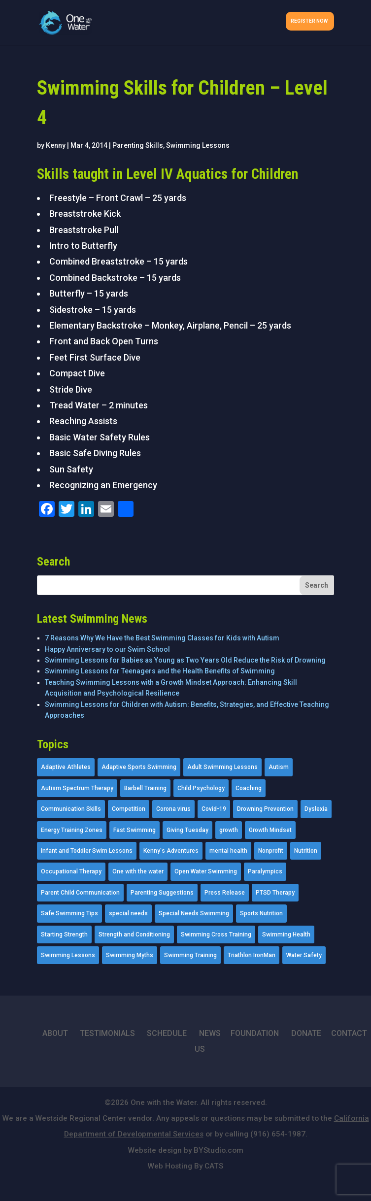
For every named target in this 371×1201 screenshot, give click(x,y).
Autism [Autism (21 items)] (279, 767)
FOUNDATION (255, 1033)
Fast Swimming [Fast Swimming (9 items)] (134, 830)
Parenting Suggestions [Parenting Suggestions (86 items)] (162, 892)
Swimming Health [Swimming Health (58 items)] (286, 934)
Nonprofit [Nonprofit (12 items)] (270, 850)
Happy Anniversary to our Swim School (107, 649)
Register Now (309, 21)
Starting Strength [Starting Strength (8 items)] (64, 934)
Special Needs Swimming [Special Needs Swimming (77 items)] (194, 913)
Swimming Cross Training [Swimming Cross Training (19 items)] (216, 934)
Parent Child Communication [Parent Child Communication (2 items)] (80, 892)
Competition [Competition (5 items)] (128, 808)
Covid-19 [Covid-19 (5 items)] (214, 808)
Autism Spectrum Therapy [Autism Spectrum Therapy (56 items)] (77, 788)
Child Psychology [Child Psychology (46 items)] (201, 788)
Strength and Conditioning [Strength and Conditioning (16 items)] (134, 934)
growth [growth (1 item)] (228, 830)
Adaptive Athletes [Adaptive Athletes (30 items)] (66, 767)
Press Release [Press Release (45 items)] (224, 892)
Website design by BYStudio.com (185, 1150)
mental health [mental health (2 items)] (228, 850)
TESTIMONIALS (107, 1033)
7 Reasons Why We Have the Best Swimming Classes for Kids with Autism (162, 638)
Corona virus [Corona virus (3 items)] (173, 808)
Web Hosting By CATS (185, 1166)
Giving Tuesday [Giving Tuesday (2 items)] (187, 830)
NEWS (210, 1033)
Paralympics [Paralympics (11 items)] (265, 871)
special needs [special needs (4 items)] (128, 913)
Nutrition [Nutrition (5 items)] (305, 850)
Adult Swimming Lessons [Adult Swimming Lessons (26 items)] (222, 767)
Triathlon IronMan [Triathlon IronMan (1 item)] (251, 955)
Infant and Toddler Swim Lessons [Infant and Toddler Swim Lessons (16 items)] (87, 850)
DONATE (306, 1033)
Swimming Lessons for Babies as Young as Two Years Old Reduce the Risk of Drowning (185, 660)
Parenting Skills (137, 145)
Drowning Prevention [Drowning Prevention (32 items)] (265, 808)
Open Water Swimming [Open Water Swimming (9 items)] (205, 871)
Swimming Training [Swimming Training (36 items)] (190, 955)
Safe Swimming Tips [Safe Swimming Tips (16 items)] (69, 913)
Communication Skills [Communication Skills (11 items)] (71, 808)
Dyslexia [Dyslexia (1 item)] (316, 808)
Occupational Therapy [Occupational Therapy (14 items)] (71, 871)
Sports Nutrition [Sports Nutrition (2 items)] (261, 913)
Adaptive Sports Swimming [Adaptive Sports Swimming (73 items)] (138, 767)
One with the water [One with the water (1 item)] (138, 871)
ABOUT (55, 1033)
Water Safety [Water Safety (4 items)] (304, 955)
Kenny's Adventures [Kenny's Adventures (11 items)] (171, 850)
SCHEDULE (167, 1033)
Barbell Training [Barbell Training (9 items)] (145, 788)
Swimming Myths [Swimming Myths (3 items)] (129, 955)
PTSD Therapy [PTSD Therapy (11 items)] (275, 892)
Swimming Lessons (198, 145)
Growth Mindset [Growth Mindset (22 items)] (270, 830)
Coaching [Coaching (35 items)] (249, 788)
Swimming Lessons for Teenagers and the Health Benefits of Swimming (160, 671)
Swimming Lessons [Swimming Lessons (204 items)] (68, 955)
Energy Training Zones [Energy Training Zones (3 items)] (71, 830)
